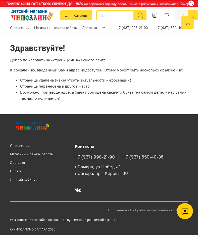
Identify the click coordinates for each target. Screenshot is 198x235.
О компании (20, 27)
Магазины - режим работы (56, 27)
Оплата (16, 171)
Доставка (89, 27)
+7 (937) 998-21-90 (132, 27)
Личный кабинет (23, 179)
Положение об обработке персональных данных (148, 210)
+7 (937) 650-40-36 (172, 27)
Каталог (76, 15)
